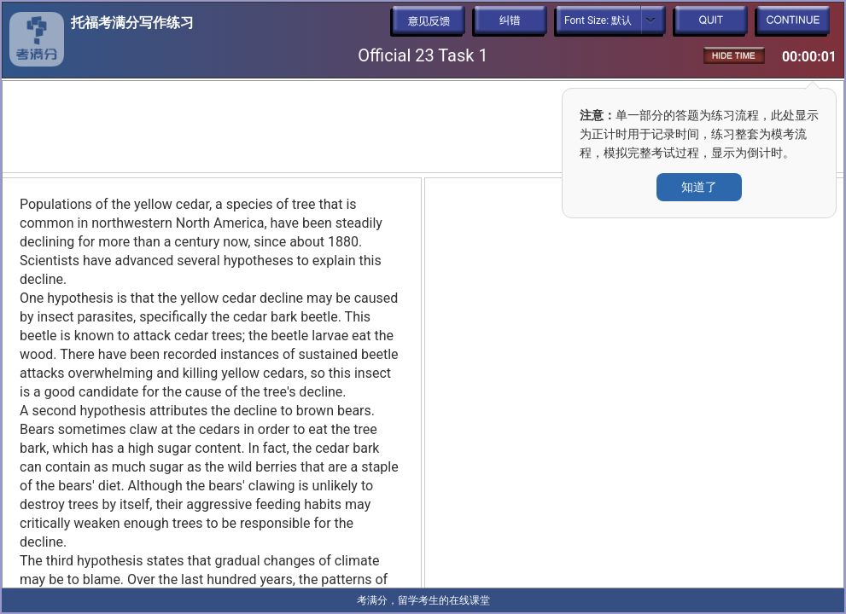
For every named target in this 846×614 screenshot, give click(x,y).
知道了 (699, 187)
